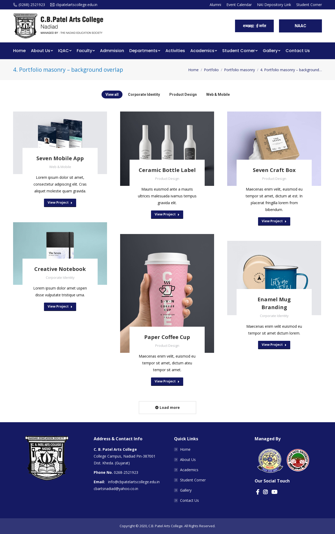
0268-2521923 (126, 472)
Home (193, 69)
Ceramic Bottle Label (167, 170)
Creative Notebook (60, 268)
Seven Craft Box (274, 170)
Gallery (186, 490)
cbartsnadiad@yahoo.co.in (116, 488)
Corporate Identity (144, 94)
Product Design (183, 94)
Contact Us (189, 500)
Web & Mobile (218, 94)
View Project (60, 202)
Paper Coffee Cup (167, 337)
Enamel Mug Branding (274, 303)
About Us (188, 459)
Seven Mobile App (60, 158)
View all (112, 94)
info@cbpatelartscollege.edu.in (134, 481)
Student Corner (193, 479)
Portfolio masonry (239, 69)
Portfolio (211, 69)
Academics (189, 469)
